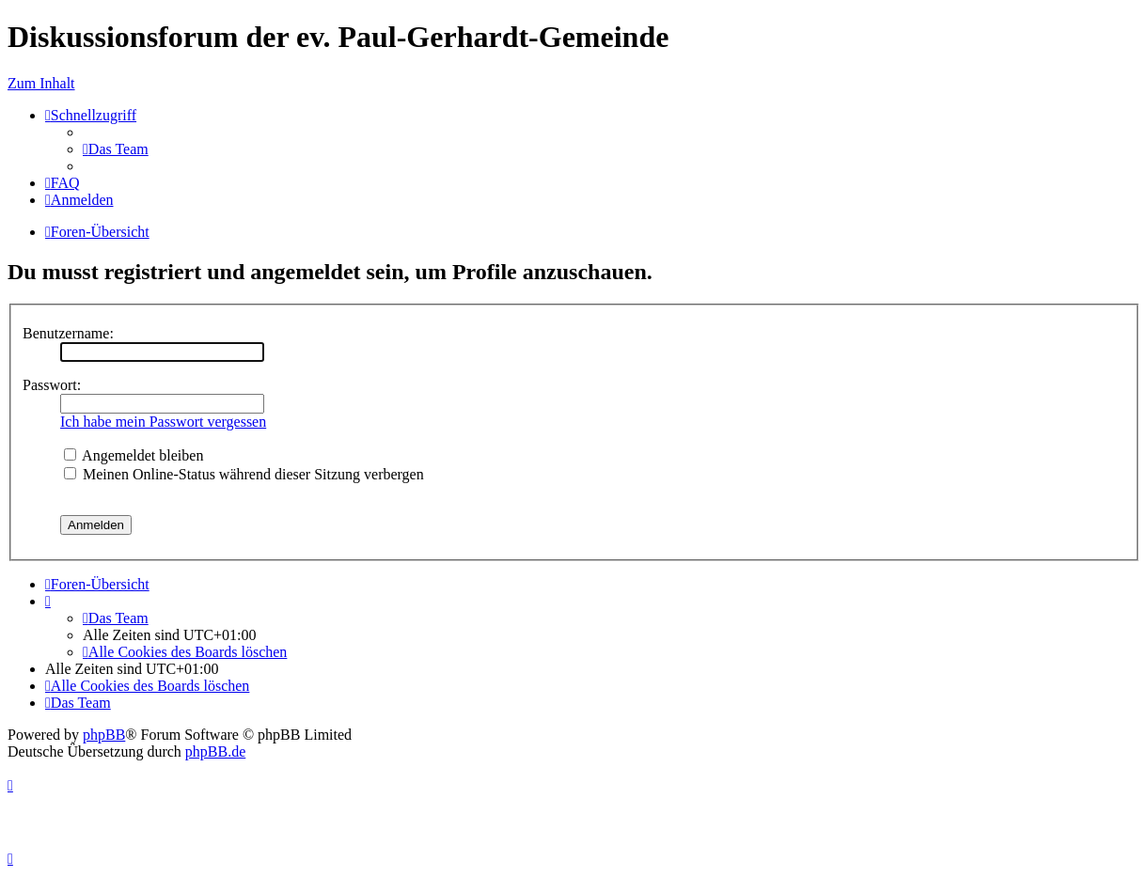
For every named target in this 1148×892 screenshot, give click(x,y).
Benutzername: (68, 333)
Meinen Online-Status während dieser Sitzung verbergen (244, 474)
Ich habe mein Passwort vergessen (163, 422)
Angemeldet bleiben (133, 455)
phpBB (104, 735)
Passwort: (52, 385)
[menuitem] (116, 149)
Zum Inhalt (41, 83)
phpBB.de (215, 751)
